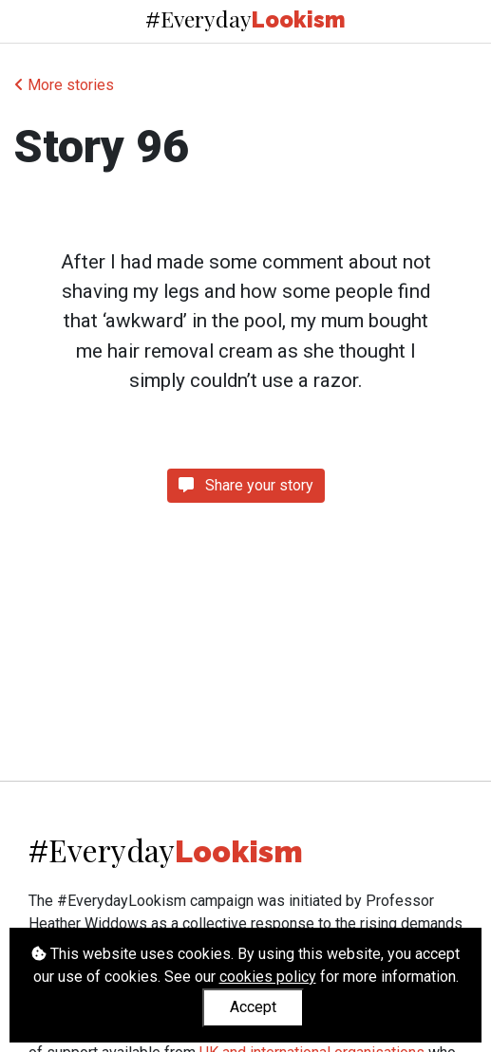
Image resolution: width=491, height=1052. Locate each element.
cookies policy (267, 977)
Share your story (246, 485)
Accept (253, 1007)
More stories (64, 85)
